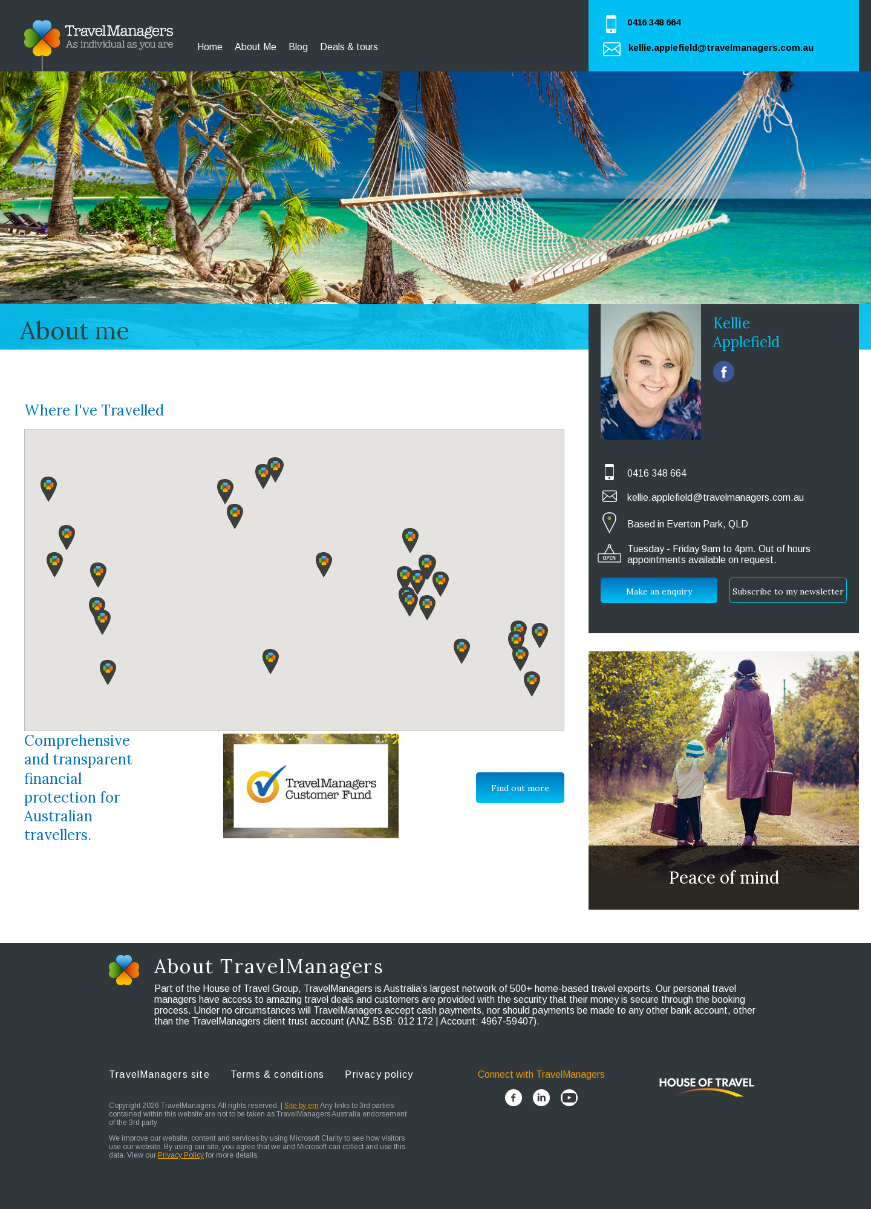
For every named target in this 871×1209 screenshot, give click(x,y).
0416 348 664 (653, 22)
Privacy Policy (181, 1155)
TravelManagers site (159, 1074)
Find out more (520, 788)
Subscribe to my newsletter (788, 591)
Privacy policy (379, 1074)
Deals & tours (349, 47)
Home (210, 47)
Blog (298, 47)
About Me (255, 47)
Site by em (301, 1105)
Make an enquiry (659, 591)
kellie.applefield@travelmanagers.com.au (721, 47)
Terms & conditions (277, 1074)
